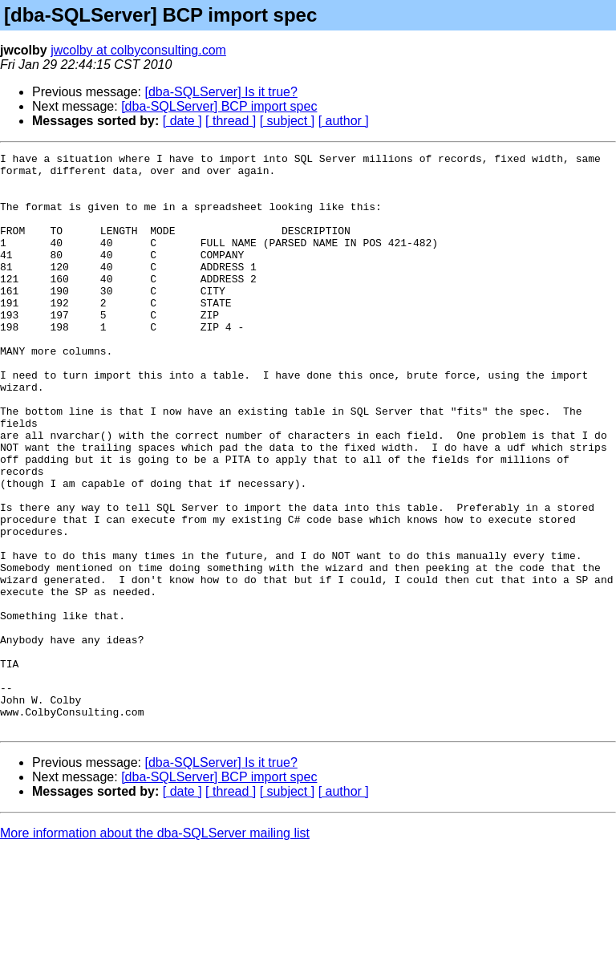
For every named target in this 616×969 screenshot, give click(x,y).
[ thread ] (230, 121)
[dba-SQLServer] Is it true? (221, 92)
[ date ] (182, 121)
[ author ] (343, 121)
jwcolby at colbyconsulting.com (138, 50)
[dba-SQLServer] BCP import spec (219, 106)
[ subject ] (287, 121)
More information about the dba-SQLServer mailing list (155, 948)
